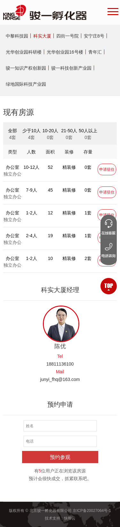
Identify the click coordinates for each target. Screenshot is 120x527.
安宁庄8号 (94, 36)
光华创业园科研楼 (24, 52)
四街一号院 (67, 36)
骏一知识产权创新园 (26, 68)
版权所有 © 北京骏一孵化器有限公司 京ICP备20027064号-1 (60, 510)
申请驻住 (107, 169)
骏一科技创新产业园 (71, 68)
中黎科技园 (17, 36)
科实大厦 (42, 36)
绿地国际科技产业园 (26, 84)
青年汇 (95, 52)
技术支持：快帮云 (60, 518)
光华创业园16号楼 (65, 52)
